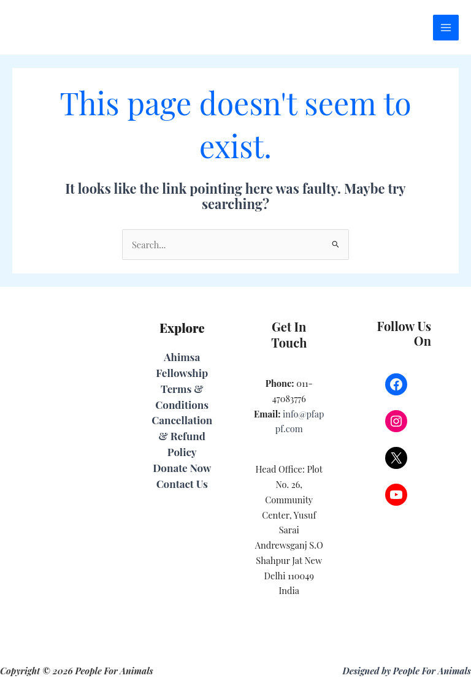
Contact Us (182, 483)
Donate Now (182, 467)
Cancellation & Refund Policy (181, 436)
